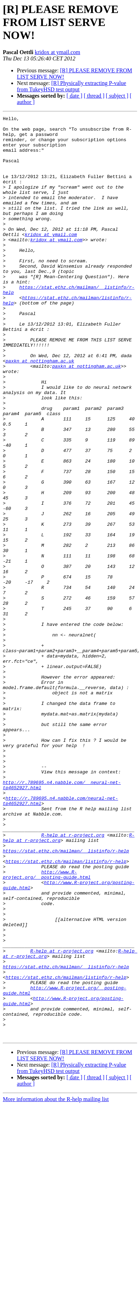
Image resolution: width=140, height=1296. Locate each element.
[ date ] (74, 96)
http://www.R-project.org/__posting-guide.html (47, 1026)
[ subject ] (117, 96)
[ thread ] (94, 96)
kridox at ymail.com (57, 52)
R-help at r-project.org (72, 979)
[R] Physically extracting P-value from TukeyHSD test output (71, 86)
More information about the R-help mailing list (56, 1284)
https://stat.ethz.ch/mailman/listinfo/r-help (66, 1011)
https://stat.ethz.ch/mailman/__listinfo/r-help (66, 998)
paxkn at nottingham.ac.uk (40, 410)
